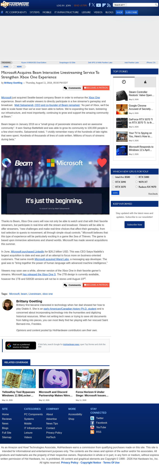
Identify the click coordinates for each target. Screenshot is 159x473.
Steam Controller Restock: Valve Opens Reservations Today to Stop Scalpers (141, 94)
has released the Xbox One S (39, 274)
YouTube (101, 427)
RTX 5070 (119, 186)
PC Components (33, 414)
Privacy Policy (54, 432)
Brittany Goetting (29, 301)
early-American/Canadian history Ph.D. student (70, 308)
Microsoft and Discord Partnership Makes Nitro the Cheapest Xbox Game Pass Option (55, 394)
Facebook (101, 422)
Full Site (6, 432)
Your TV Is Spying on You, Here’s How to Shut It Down (140, 135)
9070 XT (141, 181)
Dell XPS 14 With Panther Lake (100, 62)
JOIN (68, 5)
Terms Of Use (111, 462)
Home (5, 414)
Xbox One (94, 97)
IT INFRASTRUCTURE (67, 12)
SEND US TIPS (80, 5)
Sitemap (6, 437)
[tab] (124, 82)
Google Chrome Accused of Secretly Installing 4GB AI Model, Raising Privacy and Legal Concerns (141, 107)
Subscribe (131, 12)
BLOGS (109, 12)
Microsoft (6, 97)
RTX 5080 (142, 177)
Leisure (28, 432)
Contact (50, 428)
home (6, 67)
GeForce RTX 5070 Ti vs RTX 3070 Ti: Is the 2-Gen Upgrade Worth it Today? (141, 121)
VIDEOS (98, 12)
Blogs (5, 428)
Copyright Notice (91, 462)
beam (24, 294)
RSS (98, 432)
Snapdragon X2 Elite (67, 62)
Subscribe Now (134, 224)
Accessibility (75, 414)
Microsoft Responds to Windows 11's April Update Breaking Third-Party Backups (141, 148)
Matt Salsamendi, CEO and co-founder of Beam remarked (47, 105)
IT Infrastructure (33, 428)
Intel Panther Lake (132, 62)
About (49, 414)
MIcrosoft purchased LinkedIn (27, 251)
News (19, 67)
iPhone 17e (151, 62)
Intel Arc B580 (121, 177)
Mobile (28, 423)
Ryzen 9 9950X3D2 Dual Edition (33, 62)
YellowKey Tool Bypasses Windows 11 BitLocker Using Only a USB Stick (18, 394)
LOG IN (60, 5)
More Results (153, 194)
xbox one (47, 294)
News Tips (52, 423)
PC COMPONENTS (16, 12)
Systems (29, 419)
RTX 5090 (119, 181)
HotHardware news (71, 344)
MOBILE (47, 12)
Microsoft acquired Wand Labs (52, 259)
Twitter (99, 418)
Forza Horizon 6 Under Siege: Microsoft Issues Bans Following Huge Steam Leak (91, 394)
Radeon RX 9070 (145, 186)
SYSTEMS (35, 12)
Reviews (7, 419)
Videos (28, 437)
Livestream (35, 294)
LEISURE (86, 12)
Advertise (51, 419)
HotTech (51, 437)
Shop (119, 12)
